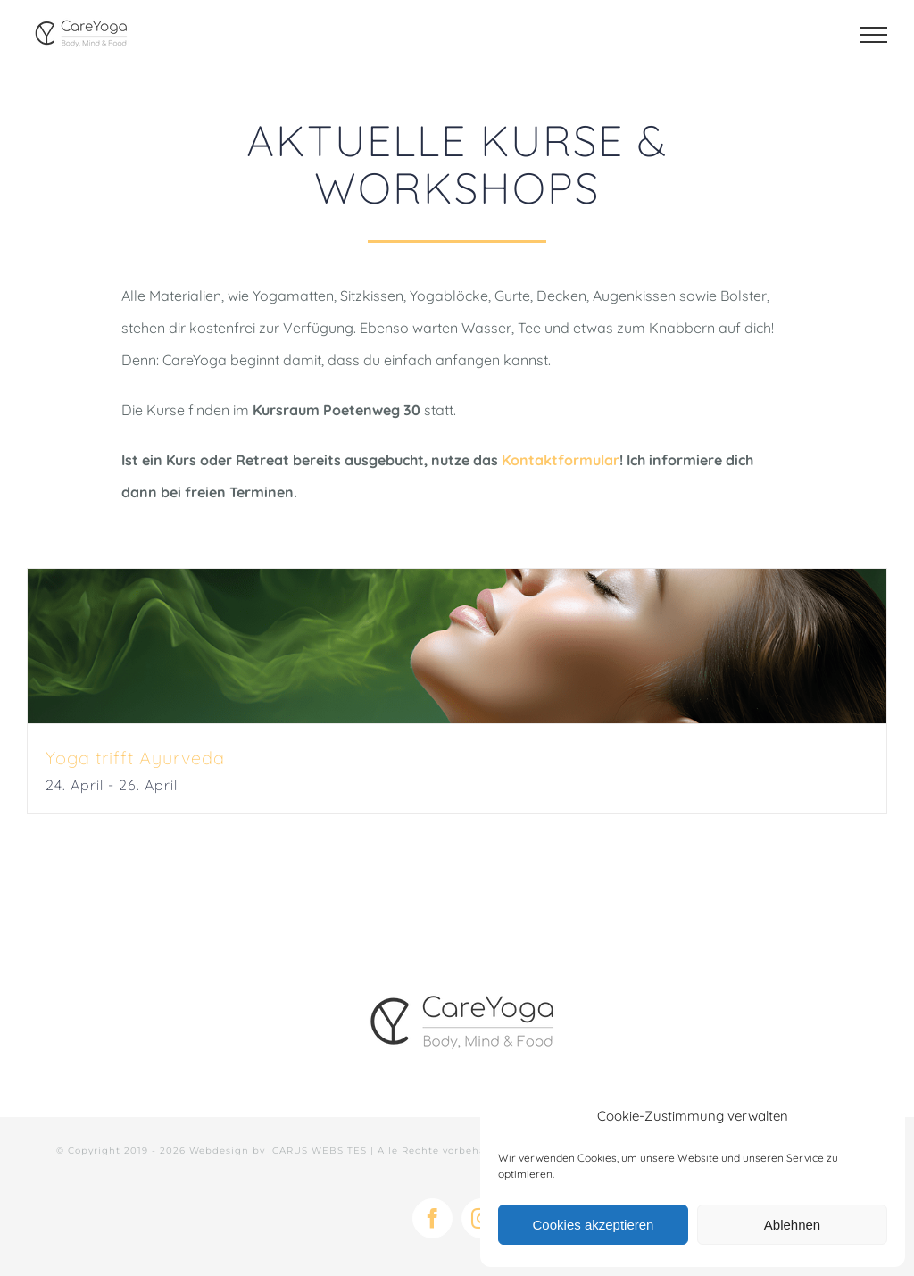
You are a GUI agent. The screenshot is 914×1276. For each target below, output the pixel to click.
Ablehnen (792, 1224)
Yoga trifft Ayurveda (135, 757)
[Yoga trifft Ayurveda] (457, 646)
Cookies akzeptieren (593, 1224)
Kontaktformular (560, 460)
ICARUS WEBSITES (318, 1150)
